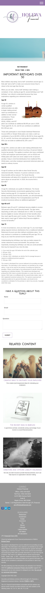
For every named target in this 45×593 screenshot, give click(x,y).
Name (6, 297)
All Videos (22, 531)
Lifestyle (22, 527)
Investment (22, 517)
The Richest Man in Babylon (22, 425)
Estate (22, 519)
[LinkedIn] (22, 31)
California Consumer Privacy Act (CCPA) (20, 568)
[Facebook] (24, 31)
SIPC (32, 581)
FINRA (26, 581)
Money (22, 525)
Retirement (22, 514)
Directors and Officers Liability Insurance (22, 470)
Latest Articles (22, 529)
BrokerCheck (5, 541)
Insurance (22, 521)
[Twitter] (19, 31)
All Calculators (22, 533)
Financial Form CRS (10, 536)
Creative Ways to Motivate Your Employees (22, 380)
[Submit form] (7, 335)
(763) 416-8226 (22, 35)
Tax (22, 523)
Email (6, 307)
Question (6, 318)
